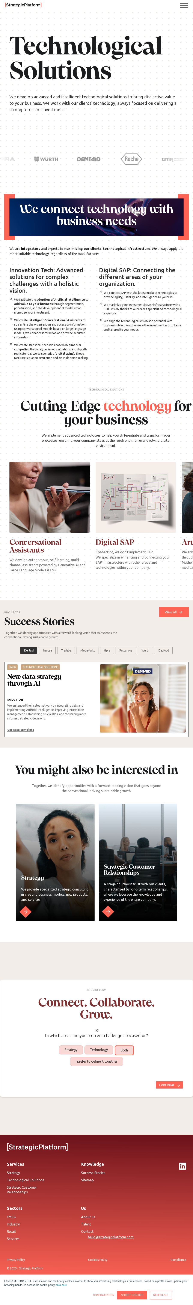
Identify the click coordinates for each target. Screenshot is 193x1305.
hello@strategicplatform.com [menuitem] (111, 1237)
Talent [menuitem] (86, 1224)
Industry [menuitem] (13, 1224)
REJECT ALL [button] (160, 1295)
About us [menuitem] (88, 1217)
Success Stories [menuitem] (93, 1173)
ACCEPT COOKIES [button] (132, 1295)
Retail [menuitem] (11, 1231)
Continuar (166, 1085)
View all (171, 612)
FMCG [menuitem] (11, 1217)
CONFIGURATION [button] (103, 1295)
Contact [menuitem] (87, 1231)
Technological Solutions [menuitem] (25, 1180)
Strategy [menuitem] (13, 1173)
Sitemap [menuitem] (87, 1180)
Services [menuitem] (13, 1239)
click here (61, 1285)
